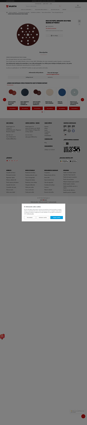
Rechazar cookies (43, 217)
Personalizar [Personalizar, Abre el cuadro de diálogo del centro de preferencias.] (30, 217)
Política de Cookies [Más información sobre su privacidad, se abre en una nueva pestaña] (30, 213)
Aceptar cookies (56, 217)
